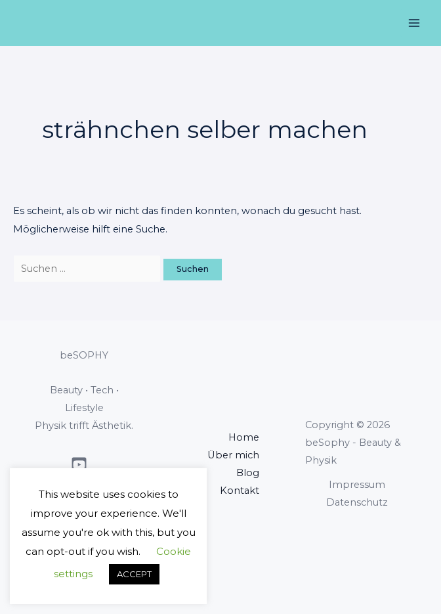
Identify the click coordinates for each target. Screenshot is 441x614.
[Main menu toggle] (414, 23)
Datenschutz (357, 502)
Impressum (357, 485)
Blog (247, 473)
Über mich (233, 455)
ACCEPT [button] (134, 574)
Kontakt (239, 490)
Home (243, 437)
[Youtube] (79, 464)
